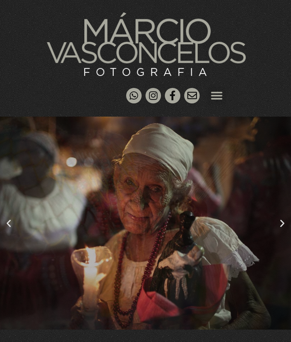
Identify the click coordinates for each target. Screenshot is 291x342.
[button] (216, 95)
